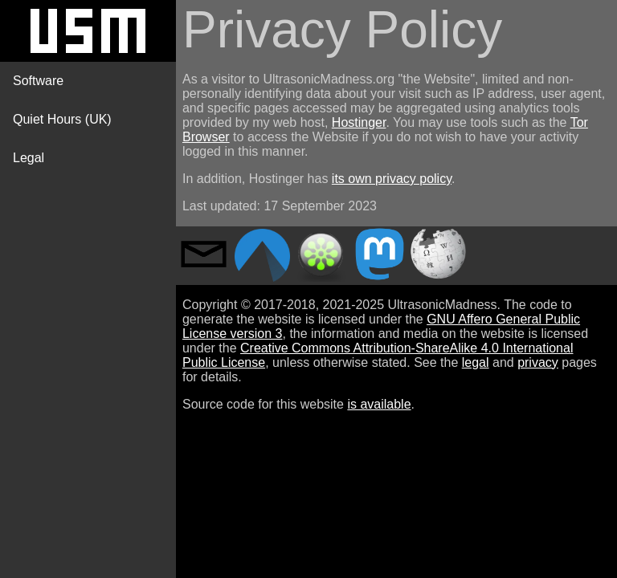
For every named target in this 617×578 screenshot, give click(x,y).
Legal (28, 158)
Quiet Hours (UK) (62, 119)
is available (379, 404)
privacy (537, 362)
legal (475, 362)
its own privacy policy (392, 178)
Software (38, 81)
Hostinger (359, 122)
